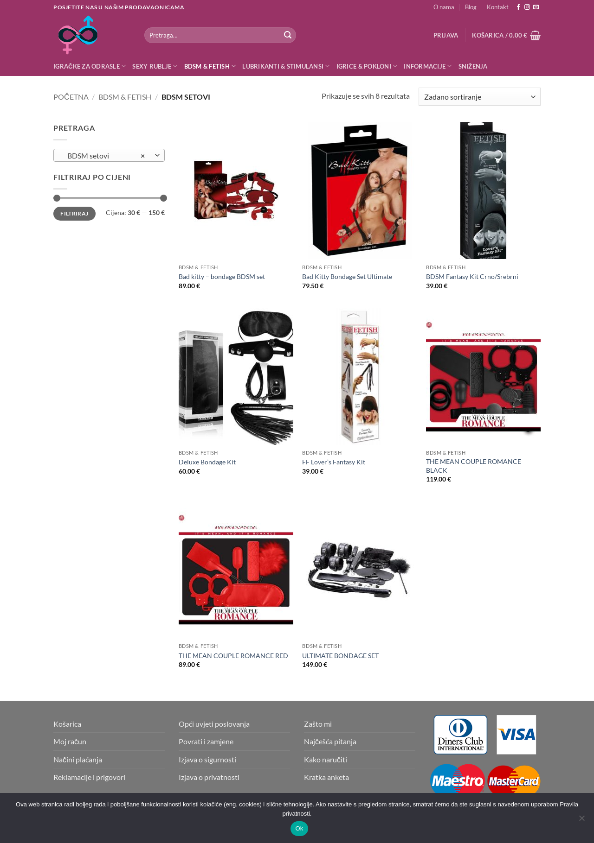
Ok (299, 828)
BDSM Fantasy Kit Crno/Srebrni (472, 276)
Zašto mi (318, 723)
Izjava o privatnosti (209, 777)
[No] (581, 820)
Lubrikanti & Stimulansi (285, 66)
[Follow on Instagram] (527, 7)
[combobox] (109, 155)
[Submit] (288, 35)
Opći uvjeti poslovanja (214, 723)
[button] (445, 35)
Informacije (428, 66)
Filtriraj (74, 213)
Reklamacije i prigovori (89, 777)
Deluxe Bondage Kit (207, 462)
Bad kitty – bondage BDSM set (222, 276)
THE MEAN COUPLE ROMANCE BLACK (473, 465)
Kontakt (498, 7)
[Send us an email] (536, 7)
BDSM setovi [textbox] (104, 155)
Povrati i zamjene (206, 741)
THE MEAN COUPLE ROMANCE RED (233, 655)
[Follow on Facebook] (518, 7)
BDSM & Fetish (210, 66)
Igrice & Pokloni (367, 66)
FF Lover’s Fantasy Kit (333, 462)
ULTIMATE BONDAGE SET (340, 655)
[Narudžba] (480, 97)
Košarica (67, 723)
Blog (471, 7)
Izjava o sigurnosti (207, 759)
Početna (71, 96)
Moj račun (69, 741)
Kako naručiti (325, 759)
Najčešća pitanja (330, 741)
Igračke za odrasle (89, 66)
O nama (443, 7)
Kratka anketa (326, 777)
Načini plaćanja (77, 759)
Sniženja (473, 66)
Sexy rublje (154, 66)
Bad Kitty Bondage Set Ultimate (347, 276)
